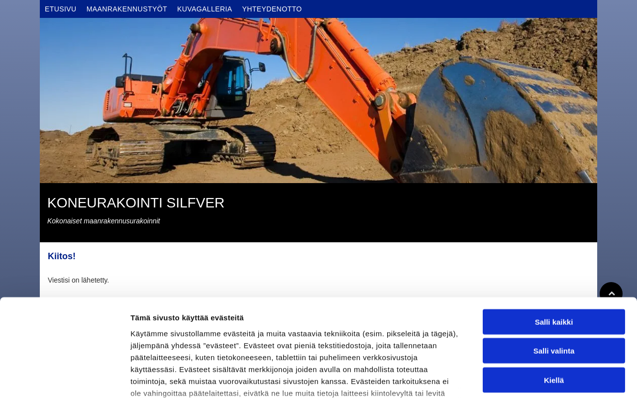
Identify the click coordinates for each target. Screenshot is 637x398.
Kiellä (554, 302)
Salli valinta (554, 273)
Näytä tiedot (532, 378)
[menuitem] (61, 9)
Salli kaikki (554, 244)
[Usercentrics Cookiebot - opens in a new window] (64, 378)
